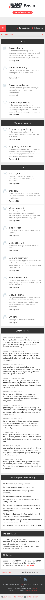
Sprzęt (22, 42)
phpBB (21, 584)
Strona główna (7, 572)
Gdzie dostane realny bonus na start (20, 487)
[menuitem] (36, 28)
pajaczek (30, 565)
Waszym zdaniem (18, 208)
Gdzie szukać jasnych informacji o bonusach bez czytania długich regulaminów (21, 515)
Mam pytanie (15, 173)
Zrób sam (14, 190)
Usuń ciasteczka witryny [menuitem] (12, 597)
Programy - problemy (20, 129)
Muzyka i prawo (17, 294)
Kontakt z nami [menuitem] (31, 597)
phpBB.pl (34, 588)
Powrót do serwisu (22, 12)
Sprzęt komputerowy (19, 102)
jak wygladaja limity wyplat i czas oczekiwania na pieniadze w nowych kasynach (22, 521)
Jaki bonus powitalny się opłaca (18, 496)
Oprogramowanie (22, 123)
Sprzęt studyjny (17, 48)
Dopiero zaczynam (18, 257)
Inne (22, 167)
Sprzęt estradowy (18, 67)
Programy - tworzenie (20, 146)
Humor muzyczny (18, 277)
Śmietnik (13, 316)
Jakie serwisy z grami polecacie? (18, 484)
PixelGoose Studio (32, 590)
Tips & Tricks (15, 227)
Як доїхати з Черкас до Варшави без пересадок (23, 505)
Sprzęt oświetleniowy (20, 85)
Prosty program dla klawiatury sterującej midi (23, 525)
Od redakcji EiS (16, 242)
